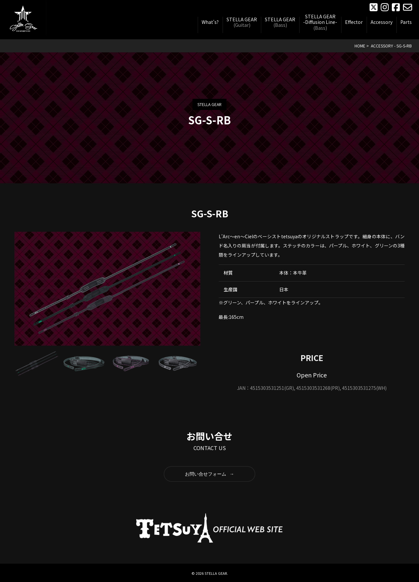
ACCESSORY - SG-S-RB (391, 45)
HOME (360, 45)
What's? (210, 22)
